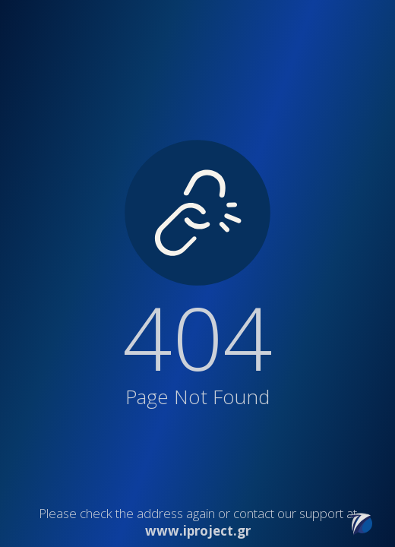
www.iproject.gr (198, 530)
